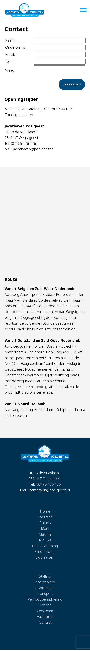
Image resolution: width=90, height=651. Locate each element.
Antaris (45, 524)
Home (45, 512)
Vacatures (45, 618)
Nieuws (45, 541)
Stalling (45, 577)
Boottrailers (45, 589)
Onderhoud (45, 552)
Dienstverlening (45, 547)
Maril (45, 529)
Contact (45, 623)
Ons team (45, 612)
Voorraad (45, 518)
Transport (45, 594)
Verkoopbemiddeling (45, 600)
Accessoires (45, 583)
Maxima (45, 535)
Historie (45, 606)
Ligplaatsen (45, 558)
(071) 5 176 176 (48, 485)
